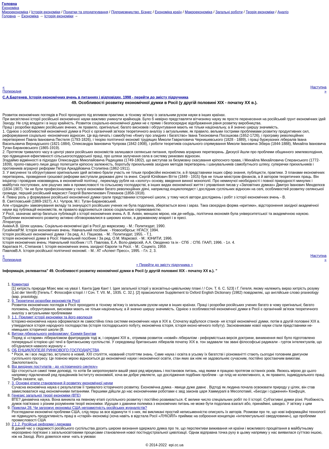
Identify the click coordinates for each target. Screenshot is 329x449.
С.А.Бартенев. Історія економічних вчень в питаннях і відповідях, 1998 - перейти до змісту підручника (95, 97)
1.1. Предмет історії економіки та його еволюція (52, 317)
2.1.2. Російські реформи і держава (41, 424)
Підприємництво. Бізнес (131, 12)
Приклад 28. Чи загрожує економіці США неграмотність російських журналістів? (79, 408)
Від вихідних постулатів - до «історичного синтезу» (55, 367)
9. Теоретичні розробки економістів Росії (46, 301)
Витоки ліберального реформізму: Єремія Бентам (54, 334)
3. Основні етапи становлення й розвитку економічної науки (62, 383)
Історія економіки (45, 12)
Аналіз (283, 12)
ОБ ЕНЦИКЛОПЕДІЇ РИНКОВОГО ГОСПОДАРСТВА (55, 350)
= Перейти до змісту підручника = (164, 265)
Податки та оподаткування (85, 12)
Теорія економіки (260, 12)
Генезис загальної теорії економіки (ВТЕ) (46, 395)
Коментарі (20, 284)
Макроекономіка (198, 12)
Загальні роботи (229, 12)
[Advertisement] (164, 50)
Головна (9, 16)
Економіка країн (168, 12)
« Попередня (12, 89)
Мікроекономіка (15, 12)
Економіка (10, 8)
